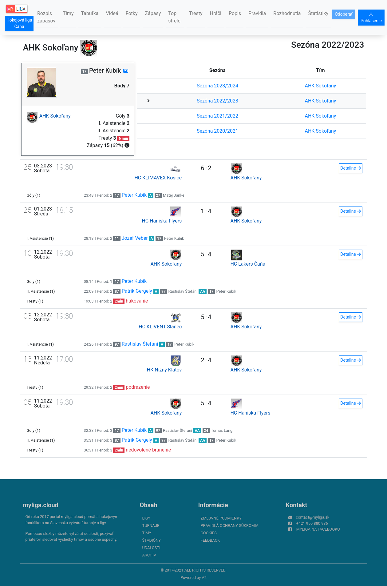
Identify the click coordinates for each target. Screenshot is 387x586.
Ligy (146, 518)
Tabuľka (89, 13)
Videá (112, 13)
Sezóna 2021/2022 (217, 116)
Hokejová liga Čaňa (19, 23)
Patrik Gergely (137, 291)
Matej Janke (173, 195)
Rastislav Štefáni (183, 291)
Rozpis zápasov (46, 17)
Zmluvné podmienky (221, 518)
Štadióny (151, 540)
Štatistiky (318, 13)
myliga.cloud (40, 505)
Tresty (196, 13)
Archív (149, 555)
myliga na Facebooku (318, 529)
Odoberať (344, 14)
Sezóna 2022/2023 (217, 101)
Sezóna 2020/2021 (217, 131)
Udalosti (151, 547)
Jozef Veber (135, 238)
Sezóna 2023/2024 (217, 86)
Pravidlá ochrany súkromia (230, 525)
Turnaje (151, 525)
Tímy (68, 13)
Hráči (216, 13)
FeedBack (210, 540)
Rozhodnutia (287, 13)
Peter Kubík (134, 195)
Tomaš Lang (221, 430)
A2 (204, 577)
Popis (235, 13)
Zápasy (153, 13)
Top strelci (174, 17)
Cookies (209, 533)
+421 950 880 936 (312, 523)
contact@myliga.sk (313, 517)
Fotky (132, 13)
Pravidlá (257, 13)
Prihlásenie (371, 18)
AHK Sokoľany (320, 86)
